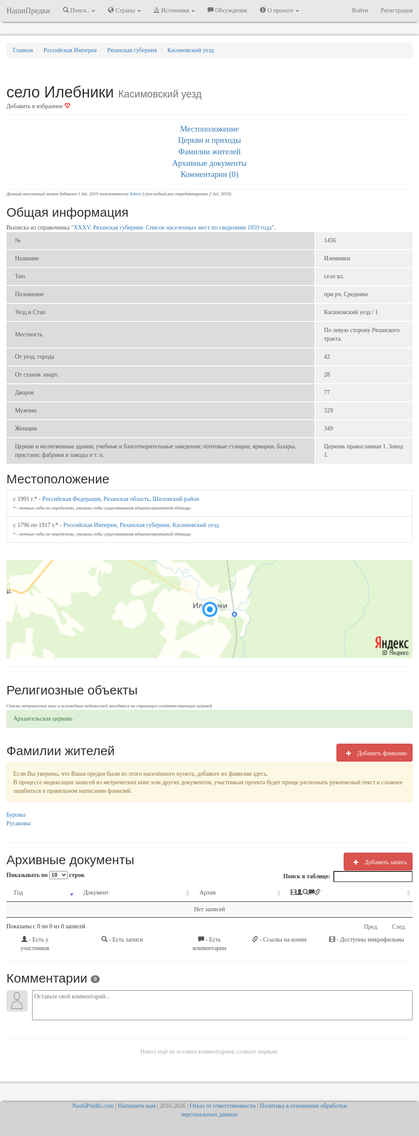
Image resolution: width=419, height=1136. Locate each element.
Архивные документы (209, 163)
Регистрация (397, 10)
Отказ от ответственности (223, 1106)
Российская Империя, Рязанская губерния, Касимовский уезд (141, 525)
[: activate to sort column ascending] (348, 893)
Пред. (371, 927)
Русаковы (18, 823)
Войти (360, 10)
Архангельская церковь (43, 718)
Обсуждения (227, 10)
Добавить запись (378, 862)
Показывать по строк (45, 875)
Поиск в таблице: (348, 876)
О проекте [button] (279, 10)
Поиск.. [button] (79, 10)
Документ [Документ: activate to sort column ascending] (96, 892)
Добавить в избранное (38, 106)
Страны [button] (124, 10)
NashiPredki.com (93, 1106)
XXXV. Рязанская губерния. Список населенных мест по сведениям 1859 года (173, 227)
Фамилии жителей (209, 151)
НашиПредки (28, 10)
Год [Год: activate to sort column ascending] (18, 892)
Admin (135, 193)
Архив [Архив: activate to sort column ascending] (207, 892)
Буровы (16, 815)
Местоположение (209, 128)
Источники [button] (174, 10)
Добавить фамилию (374, 753)
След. (399, 927)
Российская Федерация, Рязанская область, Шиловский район (120, 499)
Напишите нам (136, 1106)
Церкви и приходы (209, 139)
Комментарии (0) (209, 174)
